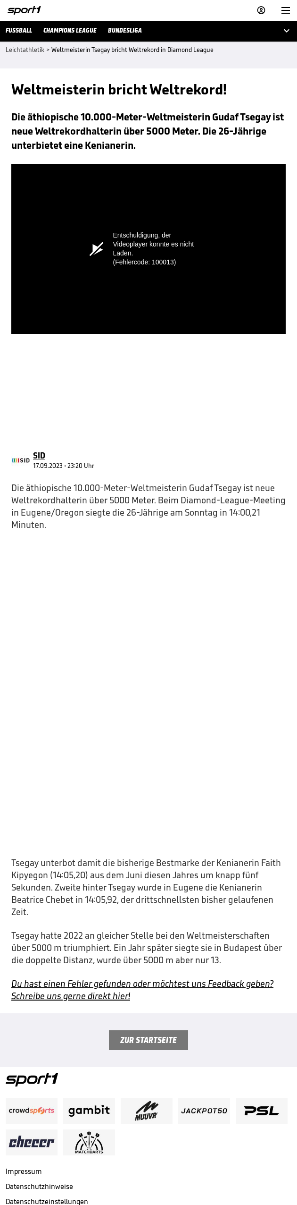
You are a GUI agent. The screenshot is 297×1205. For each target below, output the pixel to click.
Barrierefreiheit (30, 1126)
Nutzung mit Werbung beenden (55, 1111)
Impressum (24, 1050)
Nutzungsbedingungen (41, 1096)
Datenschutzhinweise (39, 1065)
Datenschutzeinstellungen (47, 1081)
